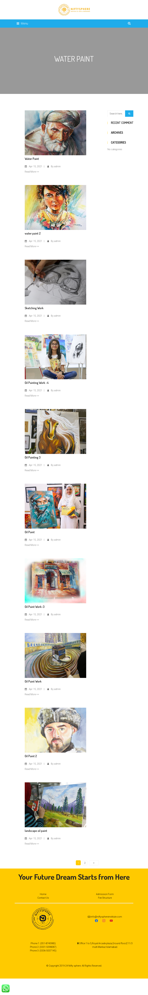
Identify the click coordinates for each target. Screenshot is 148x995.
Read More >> (32, 171)
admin (57, 166)
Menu (22, 23)
